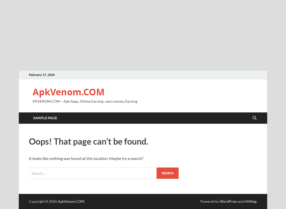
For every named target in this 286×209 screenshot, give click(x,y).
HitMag (250, 201)
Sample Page (45, 118)
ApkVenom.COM (69, 92)
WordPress (228, 201)
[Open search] (254, 118)
